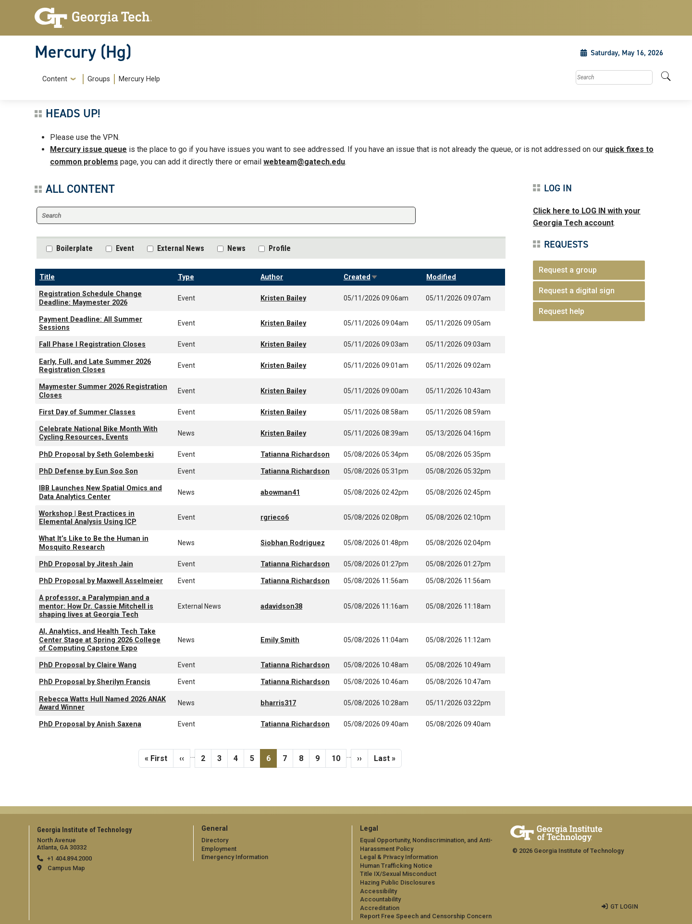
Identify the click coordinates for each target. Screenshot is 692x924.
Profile (280, 248)
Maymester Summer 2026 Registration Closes (103, 391)
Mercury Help (139, 79)
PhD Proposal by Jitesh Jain (86, 564)
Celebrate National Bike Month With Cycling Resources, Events (98, 433)
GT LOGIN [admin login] (624, 906)
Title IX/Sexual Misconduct (398, 873)
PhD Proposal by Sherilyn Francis (94, 682)
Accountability (380, 899)
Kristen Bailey (283, 298)
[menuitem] (99, 79)
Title (47, 277)
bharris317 (278, 703)
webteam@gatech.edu (304, 161)
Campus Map (66, 868)
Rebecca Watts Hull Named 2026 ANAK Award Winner (102, 703)
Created (361, 277)
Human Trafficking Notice (396, 865)
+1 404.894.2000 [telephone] (69, 858)
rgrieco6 (274, 517)
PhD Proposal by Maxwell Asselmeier (101, 581)
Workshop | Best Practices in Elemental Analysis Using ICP (87, 518)
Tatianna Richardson (295, 454)
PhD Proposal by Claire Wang (87, 665)
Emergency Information (234, 857)
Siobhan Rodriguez (292, 543)
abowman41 (280, 492)
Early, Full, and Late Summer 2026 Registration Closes (95, 366)
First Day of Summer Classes (87, 412)
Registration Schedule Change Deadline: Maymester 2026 (90, 298)
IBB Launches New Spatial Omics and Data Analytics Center (100, 492)
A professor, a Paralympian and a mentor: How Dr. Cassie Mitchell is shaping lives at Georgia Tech (96, 606)
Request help (561, 311)
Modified (441, 277)
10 (338, 757)
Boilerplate (74, 248)
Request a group (568, 270)
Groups (98, 79)
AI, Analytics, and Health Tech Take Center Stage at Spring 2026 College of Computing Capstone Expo (100, 639)
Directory (214, 840)
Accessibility (378, 891)
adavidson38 (281, 606)
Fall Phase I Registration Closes (92, 344)
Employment (218, 848)
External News (180, 248)
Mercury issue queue (88, 149)
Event (125, 248)
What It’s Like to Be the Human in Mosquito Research (93, 543)
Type (186, 277)
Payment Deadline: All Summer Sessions (90, 323)
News (236, 248)
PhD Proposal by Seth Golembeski (96, 454)
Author (271, 277)
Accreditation (379, 908)
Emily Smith (279, 640)
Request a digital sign (577, 290)
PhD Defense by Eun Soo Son (88, 471)
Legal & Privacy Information (399, 857)
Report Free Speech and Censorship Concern (426, 916)
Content (54, 79)
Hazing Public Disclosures (397, 882)
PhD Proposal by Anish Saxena (90, 724)
